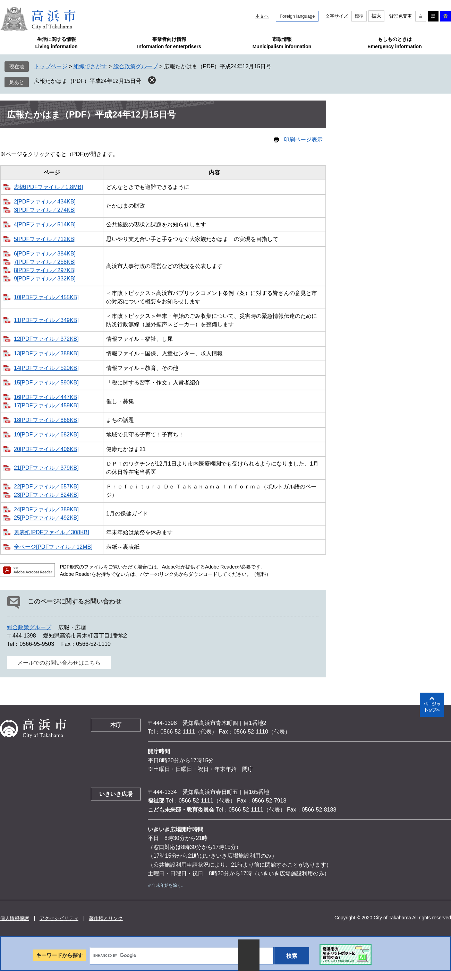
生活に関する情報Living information (56, 42)
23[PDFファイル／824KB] (46, 495)
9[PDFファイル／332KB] (45, 278)
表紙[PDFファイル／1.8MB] (48, 187)
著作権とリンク (106, 918)
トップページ (50, 66)
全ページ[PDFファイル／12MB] (53, 547)
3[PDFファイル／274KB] (45, 210)
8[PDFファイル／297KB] (45, 270)
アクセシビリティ (59, 918)
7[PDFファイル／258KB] (45, 262)
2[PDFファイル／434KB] (45, 202)
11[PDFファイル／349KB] (46, 320)
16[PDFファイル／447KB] (46, 397)
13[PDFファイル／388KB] (46, 353)
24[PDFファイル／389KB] (46, 509)
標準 (359, 16)
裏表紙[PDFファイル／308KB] (51, 532)
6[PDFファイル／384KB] (45, 254)
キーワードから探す (59, 955)
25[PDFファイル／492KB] (46, 518)
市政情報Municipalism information (282, 42)
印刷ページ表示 (303, 139)
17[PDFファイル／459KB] (46, 405)
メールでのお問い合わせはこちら (59, 663)
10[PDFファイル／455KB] (46, 297)
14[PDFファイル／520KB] (46, 368)
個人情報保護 (14, 918)
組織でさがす (90, 66)
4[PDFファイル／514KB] (45, 224)
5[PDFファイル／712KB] (45, 239)
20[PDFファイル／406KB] (46, 449)
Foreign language (297, 16)
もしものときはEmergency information (394, 42)
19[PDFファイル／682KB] (46, 434)
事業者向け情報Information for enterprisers (169, 42)
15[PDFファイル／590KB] (46, 382)
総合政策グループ (135, 66)
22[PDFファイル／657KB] (46, 486)
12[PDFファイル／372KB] (46, 339)
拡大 (376, 16)
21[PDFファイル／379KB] (46, 468)
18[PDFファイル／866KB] (46, 420)
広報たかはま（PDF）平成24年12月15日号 (87, 81)
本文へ (262, 16)
